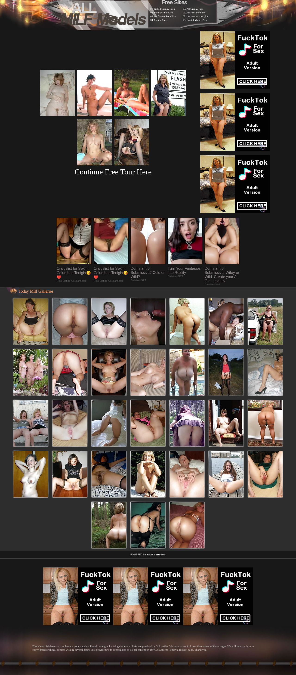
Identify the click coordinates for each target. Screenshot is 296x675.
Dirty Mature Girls (163, 12)
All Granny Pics (195, 8)
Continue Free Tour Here (112, 171)
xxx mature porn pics (197, 16)
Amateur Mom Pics (197, 12)
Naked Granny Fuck (164, 8)
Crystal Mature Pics (197, 20)
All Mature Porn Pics (165, 16)
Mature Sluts (160, 20)
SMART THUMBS (156, 554)
